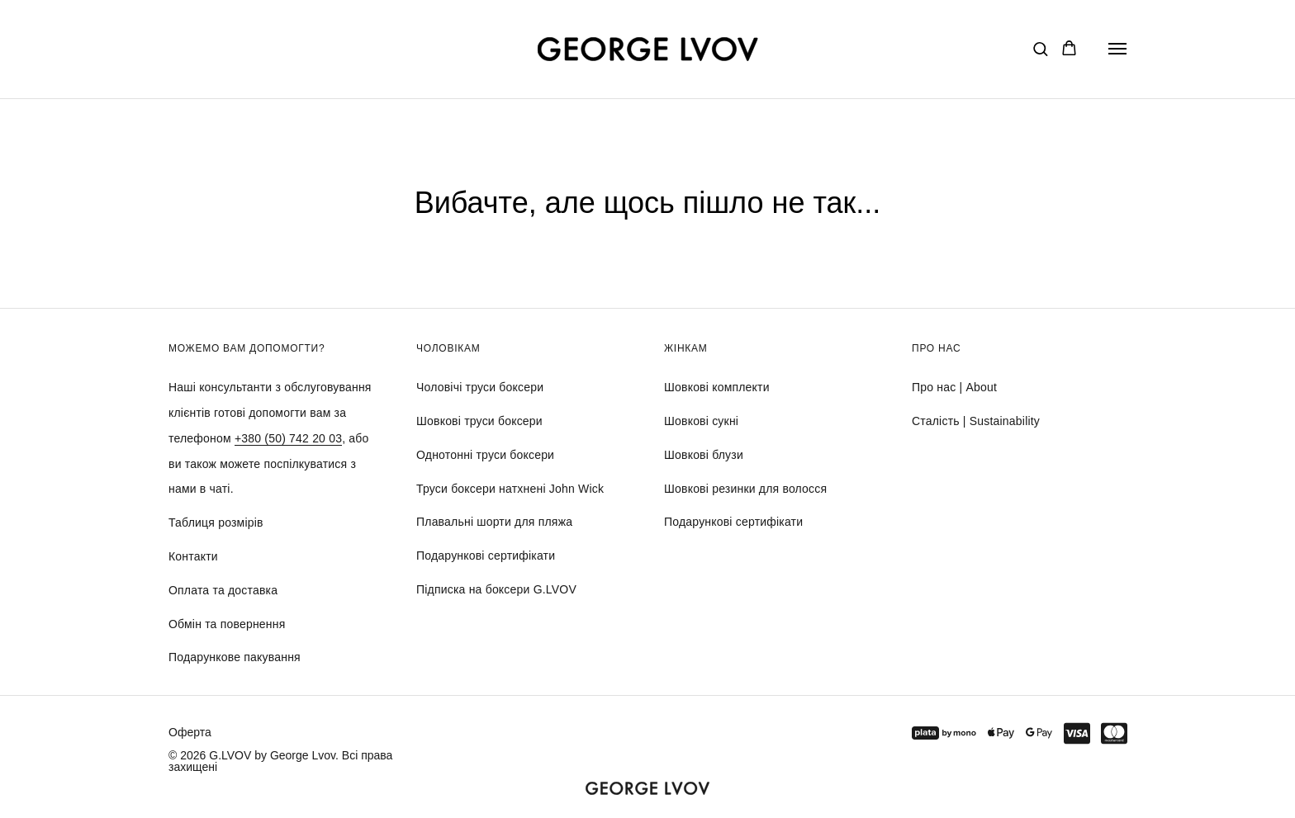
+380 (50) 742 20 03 (288, 438)
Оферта (189, 732)
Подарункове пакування (234, 657)
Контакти (193, 556)
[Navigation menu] (1117, 48)
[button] (1040, 48)
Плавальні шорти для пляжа (494, 521)
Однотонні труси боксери (485, 454)
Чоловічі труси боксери (479, 387)
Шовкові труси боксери (479, 421)
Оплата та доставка (223, 590)
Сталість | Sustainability (976, 421)
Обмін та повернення (226, 624)
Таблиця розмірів (215, 522)
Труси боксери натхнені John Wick (510, 488)
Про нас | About (954, 387)
